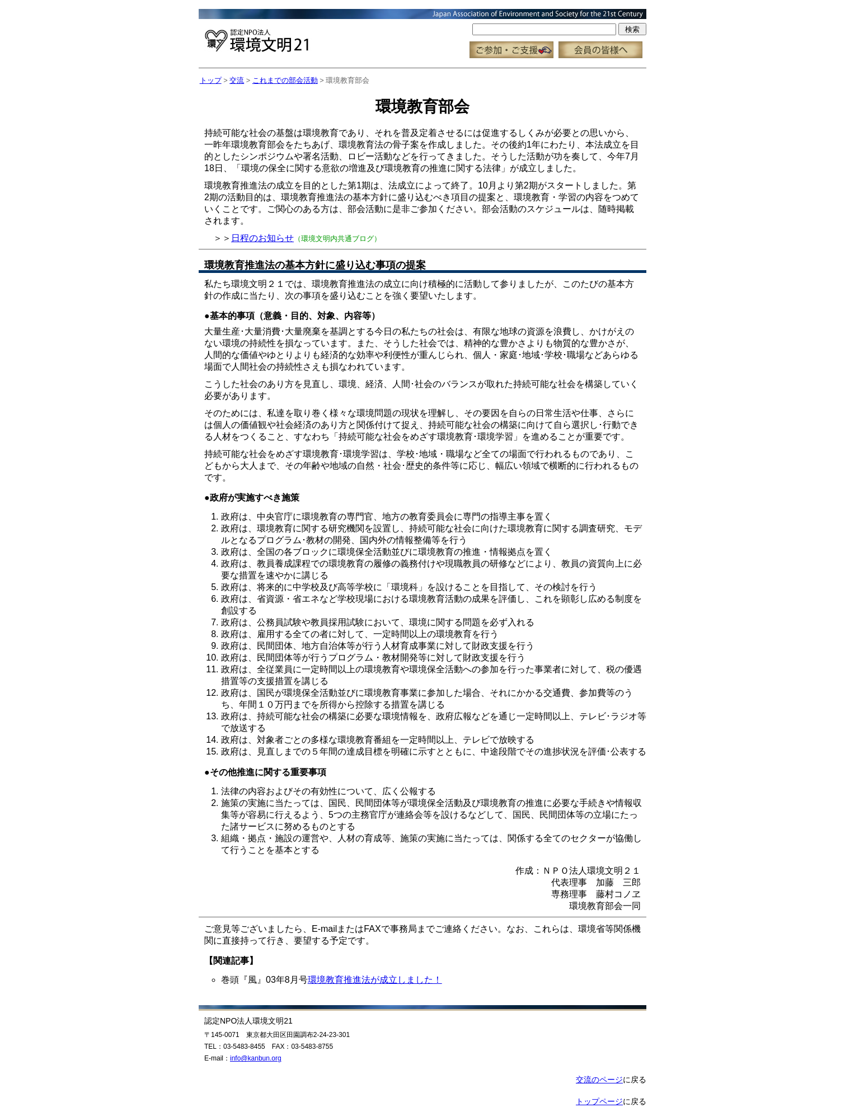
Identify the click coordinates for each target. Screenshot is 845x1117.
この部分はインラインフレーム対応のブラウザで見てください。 (422, 33)
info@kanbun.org (255, 1058)
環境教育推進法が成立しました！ (375, 979)
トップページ (599, 1101)
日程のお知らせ (262, 238)
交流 (236, 80)
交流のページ (599, 1079)
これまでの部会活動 (285, 80)
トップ (211, 80)
